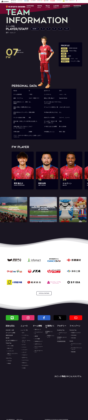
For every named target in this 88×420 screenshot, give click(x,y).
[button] (30, 6)
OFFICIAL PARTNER (44, 293)
